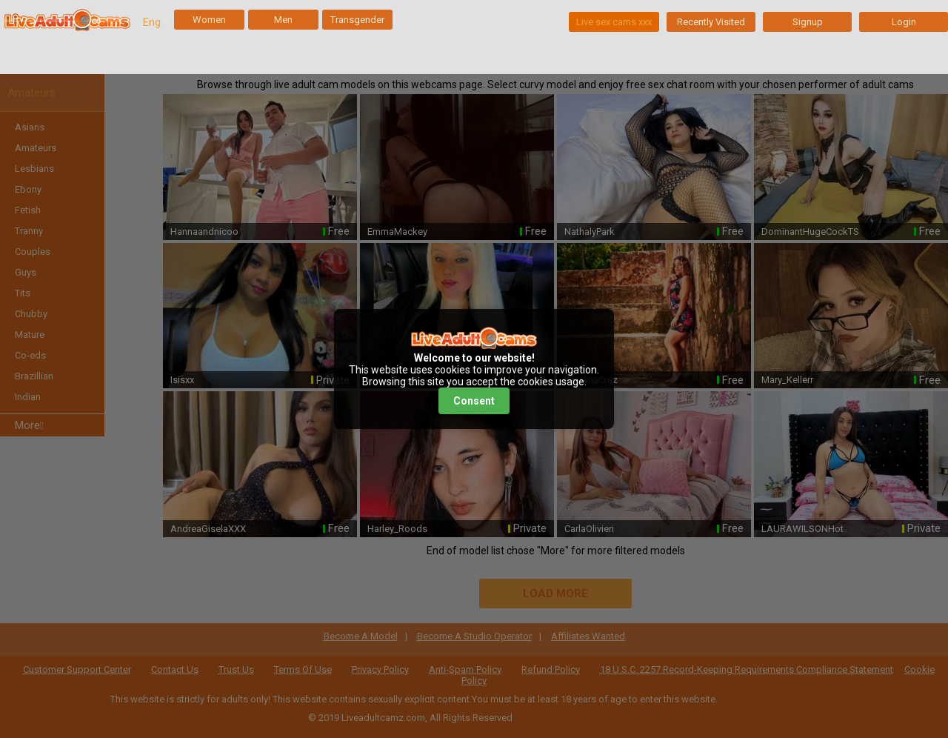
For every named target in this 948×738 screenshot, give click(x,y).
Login (904, 21)
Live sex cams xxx (614, 21)
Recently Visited (711, 21)
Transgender (357, 19)
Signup (807, 21)
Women (209, 19)
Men (283, 19)
